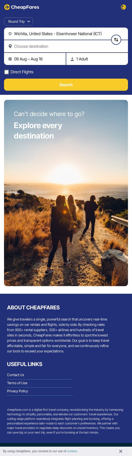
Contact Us (15, 375)
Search (66, 84)
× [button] (121, 451)
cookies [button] (72, 451)
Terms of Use (17, 383)
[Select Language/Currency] (123, 7)
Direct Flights (22, 72)
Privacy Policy (17, 391)
